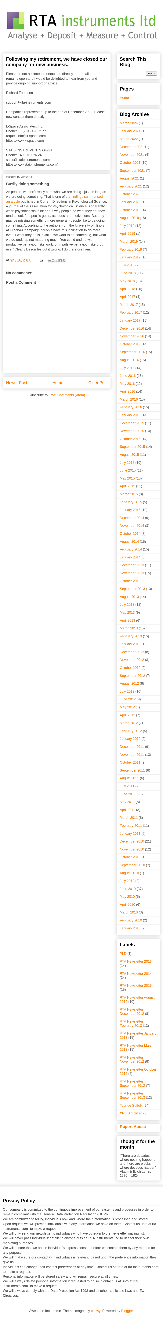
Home (57, 382)
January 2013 (130, 644)
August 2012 (129, 683)
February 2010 (131, 920)
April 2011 (127, 810)
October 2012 (130, 668)
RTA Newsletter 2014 (136, 974)
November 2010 (132, 849)
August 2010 (129, 873)
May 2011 (127, 802)
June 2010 (128, 889)
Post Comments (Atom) (67, 395)
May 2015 (127, 478)
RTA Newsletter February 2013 (131, 1024)
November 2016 (132, 336)
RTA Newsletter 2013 (136, 961)
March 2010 (129, 912)
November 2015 (132, 431)
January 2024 (130, 131)
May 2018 (127, 281)
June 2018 (128, 273)
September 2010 (132, 865)
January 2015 (130, 510)
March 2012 (129, 723)
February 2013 (131, 636)
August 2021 (129, 178)
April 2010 (127, 904)
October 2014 (130, 533)
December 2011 (132, 747)
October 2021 (130, 163)
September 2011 (132, 770)
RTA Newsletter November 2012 (132, 1060)
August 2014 (129, 541)
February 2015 (131, 502)
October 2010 (130, 857)
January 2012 (130, 739)
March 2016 (129, 399)
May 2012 (127, 707)
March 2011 (129, 818)
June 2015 (128, 470)
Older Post (98, 382)
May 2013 (127, 612)
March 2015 (129, 494)
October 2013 (130, 581)
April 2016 (127, 391)
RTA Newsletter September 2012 (132, 1083)
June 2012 (128, 699)
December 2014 (132, 518)
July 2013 (127, 604)
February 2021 (131, 186)
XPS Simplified (131, 1113)
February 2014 (131, 549)
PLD (123, 954)
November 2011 (132, 755)
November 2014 (132, 526)
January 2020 (130, 202)
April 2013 (127, 620)
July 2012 (127, 691)
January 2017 (130, 320)
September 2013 (132, 589)
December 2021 (132, 147)
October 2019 (130, 210)
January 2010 (130, 928)
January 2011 (130, 833)
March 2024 (129, 123)
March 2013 (129, 628)
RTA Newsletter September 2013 (132, 1095)
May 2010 (127, 896)
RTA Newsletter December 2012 (132, 1012)
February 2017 (131, 312)
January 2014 (130, 557)
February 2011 (131, 826)
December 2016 (132, 328)
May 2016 (127, 384)
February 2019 (131, 249)
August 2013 (129, 597)
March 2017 (129, 305)
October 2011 (130, 762)
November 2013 (132, 573)
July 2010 (127, 881)
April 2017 (127, 297)
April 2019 (127, 233)
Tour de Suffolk (131, 1105)
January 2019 (130, 257)
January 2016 (130, 415)
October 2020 (130, 194)
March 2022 (129, 139)
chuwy (95, 1311)
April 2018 (127, 289)
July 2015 (127, 463)
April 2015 (127, 486)
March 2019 (129, 241)
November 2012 (132, 660)
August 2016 (129, 360)
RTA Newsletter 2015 (136, 985)
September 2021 (132, 170)
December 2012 (132, 652)
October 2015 (130, 439)
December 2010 (132, 841)
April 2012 (127, 715)
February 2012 (131, 731)
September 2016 (132, 352)
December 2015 (132, 423)
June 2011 (128, 794)
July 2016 (127, 368)
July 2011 (127, 786)
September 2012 (132, 676)
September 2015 (132, 447)
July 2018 (127, 265)
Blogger (127, 1311)
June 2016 (128, 376)
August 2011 (129, 778)
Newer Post (16, 382)
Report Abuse (133, 1126)
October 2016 (130, 344)
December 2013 (132, 565)
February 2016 (131, 407)
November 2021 (132, 155)
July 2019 (127, 226)
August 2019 (129, 218)
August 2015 (129, 455)
